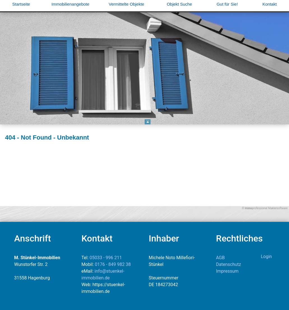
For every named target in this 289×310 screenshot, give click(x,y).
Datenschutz (228, 264)
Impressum (227, 271)
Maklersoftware (278, 208)
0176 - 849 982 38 (113, 264)
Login (266, 256)
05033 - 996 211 (106, 257)
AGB (220, 257)
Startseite (21, 4)
